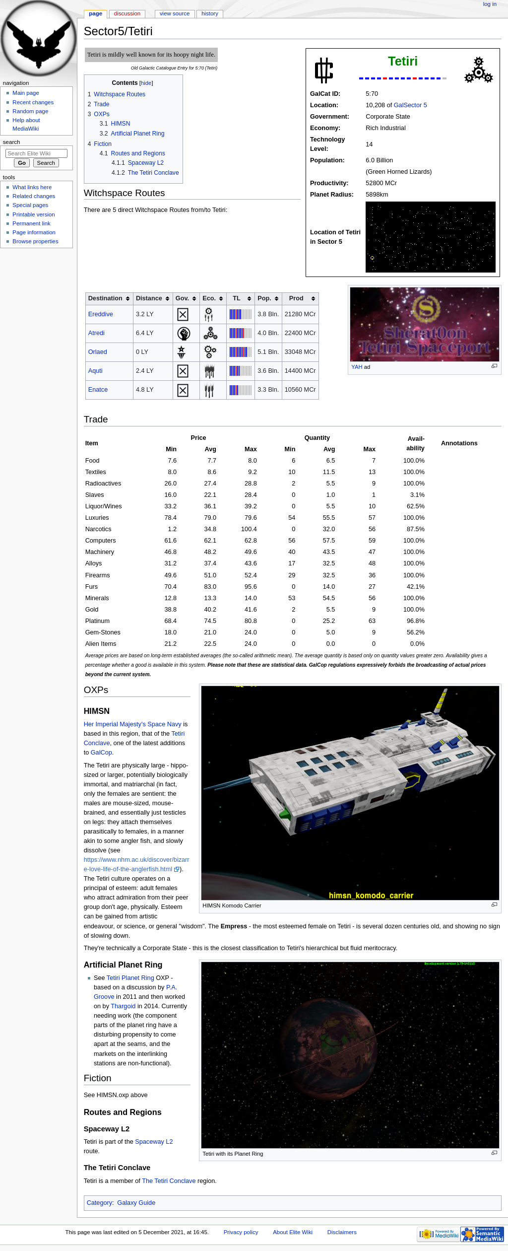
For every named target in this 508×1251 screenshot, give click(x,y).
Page (95, 13)
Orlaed (97, 351)
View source (175, 13)
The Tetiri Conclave (168, 1181)
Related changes (33, 196)
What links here (32, 187)
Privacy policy (241, 1232)
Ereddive (100, 314)
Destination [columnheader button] (105, 298)
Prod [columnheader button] (296, 298)
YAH (356, 367)
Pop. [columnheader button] (264, 298)
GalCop (101, 752)
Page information (34, 232)
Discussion (127, 13)
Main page (25, 93)
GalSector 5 (410, 105)
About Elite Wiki (293, 1232)
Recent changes (33, 102)
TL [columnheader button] (237, 298)
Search (11, 142)
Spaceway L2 (154, 1141)
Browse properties (35, 241)
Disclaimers (342, 1232)
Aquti (95, 370)
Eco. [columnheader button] (209, 298)
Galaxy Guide (136, 1202)
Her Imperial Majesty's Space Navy (133, 724)
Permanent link (31, 223)
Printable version (33, 214)
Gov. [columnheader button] (182, 298)
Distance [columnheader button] (149, 298)
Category (99, 1202)
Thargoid (123, 1006)
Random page (30, 111)
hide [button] (146, 83)
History (209, 13)
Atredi (96, 333)
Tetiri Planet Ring (130, 977)
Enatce (98, 389)
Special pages (30, 205)
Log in (490, 4)
